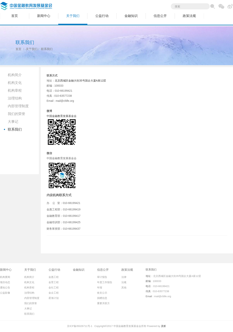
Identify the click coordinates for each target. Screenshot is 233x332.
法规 (123, 282)
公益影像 (5, 292)
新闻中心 (43, 16)
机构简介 (15, 75)
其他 (123, 287)
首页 (14, 16)
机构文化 (15, 83)
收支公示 (102, 292)
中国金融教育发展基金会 (62, 116)
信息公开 (160, 16)
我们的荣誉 (16, 114)
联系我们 (15, 129)
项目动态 (5, 282)
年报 (99, 287)
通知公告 (5, 287)
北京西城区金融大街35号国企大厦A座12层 (80, 80)
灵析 (163, 326)
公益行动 (102, 16)
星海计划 (54, 298)
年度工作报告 (104, 282)
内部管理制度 (18, 106)
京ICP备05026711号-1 (79, 326)
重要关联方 (103, 303)
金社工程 (54, 287)
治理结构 (15, 98)
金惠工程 (54, 277)
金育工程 (54, 282)
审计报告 (102, 277)
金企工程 (54, 292)
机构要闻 (5, 277)
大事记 (13, 122)
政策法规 (189, 16)
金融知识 (131, 16)
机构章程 (15, 90)
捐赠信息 (102, 298)
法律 (123, 277)
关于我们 (72, 16)
